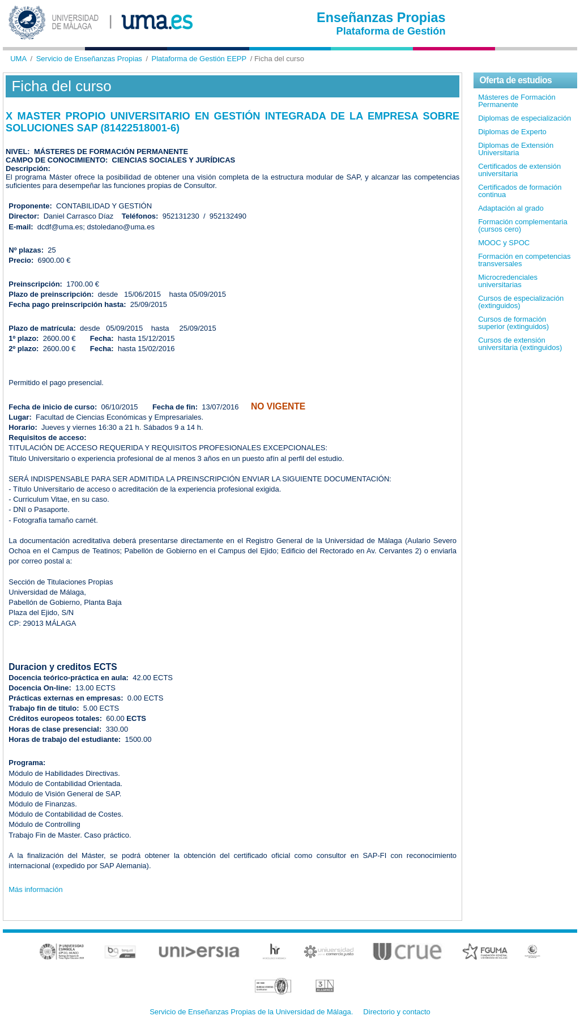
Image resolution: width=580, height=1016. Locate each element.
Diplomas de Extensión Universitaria (515, 149)
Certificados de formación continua (519, 191)
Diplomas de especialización (524, 118)
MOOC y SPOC (504, 242)
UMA (18, 58)
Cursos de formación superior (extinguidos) (513, 323)
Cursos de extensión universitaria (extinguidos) (520, 344)
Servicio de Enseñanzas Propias (89, 58)
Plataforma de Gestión (391, 31)
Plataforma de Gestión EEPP (199, 58)
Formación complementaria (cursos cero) (523, 225)
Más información (35, 889)
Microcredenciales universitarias (508, 281)
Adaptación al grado (511, 208)
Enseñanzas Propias (381, 17)
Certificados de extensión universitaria (519, 170)
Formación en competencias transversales (524, 260)
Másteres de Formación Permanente (517, 101)
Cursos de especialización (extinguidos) (521, 302)
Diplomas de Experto (512, 131)
